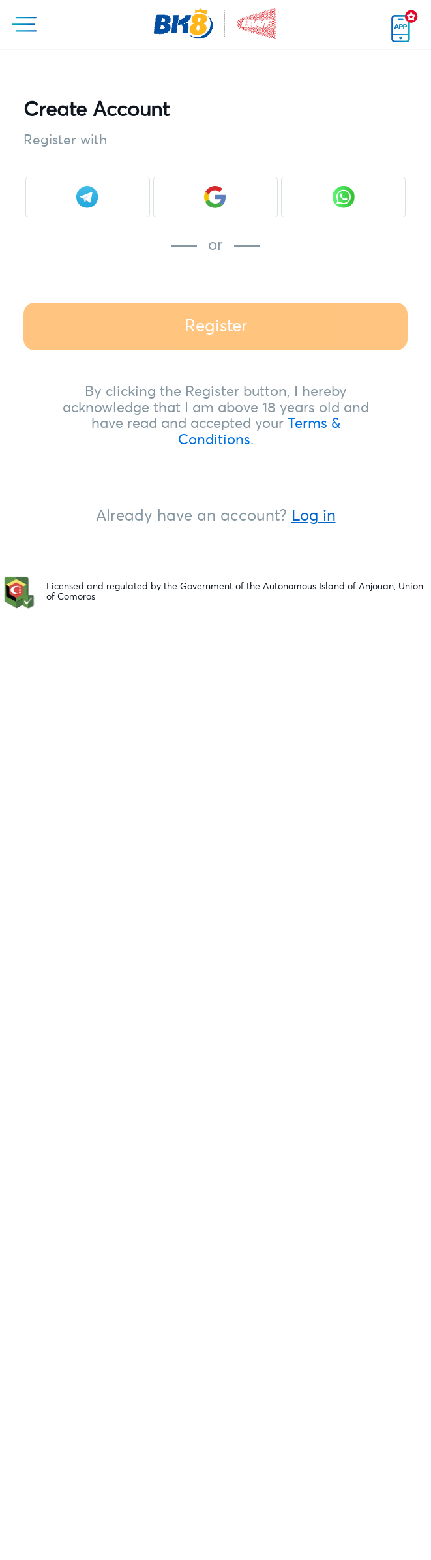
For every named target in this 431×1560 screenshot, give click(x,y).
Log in (313, 516)
